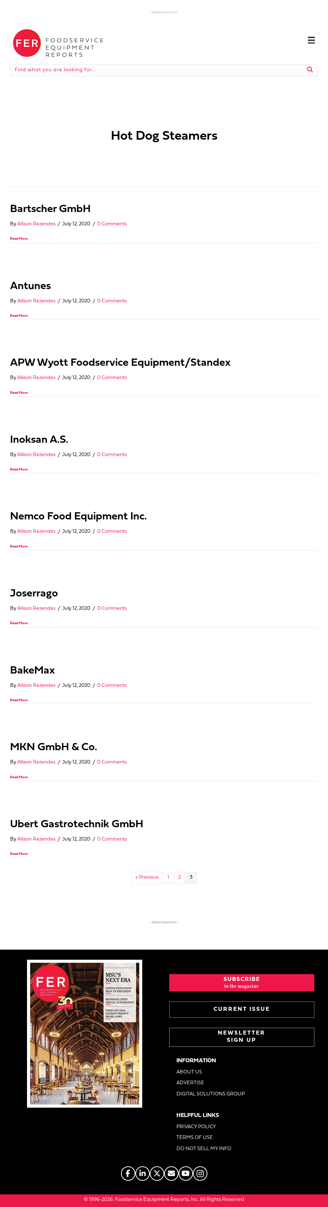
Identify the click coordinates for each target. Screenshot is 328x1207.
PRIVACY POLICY (196, 1127)
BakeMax (32, 670)
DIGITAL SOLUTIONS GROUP (210, 1094)
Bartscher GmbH (50, 209)
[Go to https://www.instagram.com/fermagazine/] (200, 1173)
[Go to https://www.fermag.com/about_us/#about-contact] (171, 1173)
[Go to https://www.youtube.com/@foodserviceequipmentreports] (186, 1173)
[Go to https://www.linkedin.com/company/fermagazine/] (142, 1173)
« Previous (146, 877)
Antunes (30, 286)
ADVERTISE (190, 1083)
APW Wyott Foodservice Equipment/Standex (120, 363)
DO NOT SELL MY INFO (203, 1149)
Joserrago (34, 593)
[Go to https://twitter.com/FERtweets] (157, 1173)
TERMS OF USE (194, 1137)
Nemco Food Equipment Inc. (78, 516)
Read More (19, 239)
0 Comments (112, 224)
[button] (242, 982)
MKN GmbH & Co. (53, 747)
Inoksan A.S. (39, 440)
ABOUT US (189, 1072)
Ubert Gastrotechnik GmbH (76, 824)
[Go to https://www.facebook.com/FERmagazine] (128, 1173)
